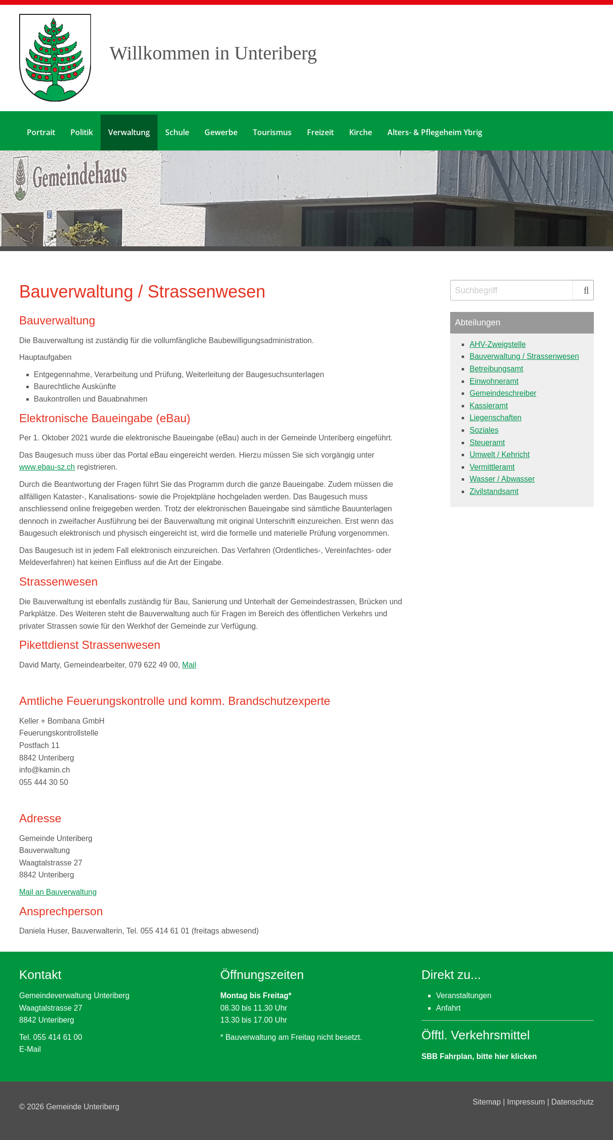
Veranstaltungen (463, 992)
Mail (189, 661)
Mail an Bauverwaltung (58, 888)
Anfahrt (448, 1004)
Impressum (527, 1098)
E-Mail (30, 1046)
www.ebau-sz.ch (47, 464)
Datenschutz (572, 1098)
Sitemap (488, 1098)
